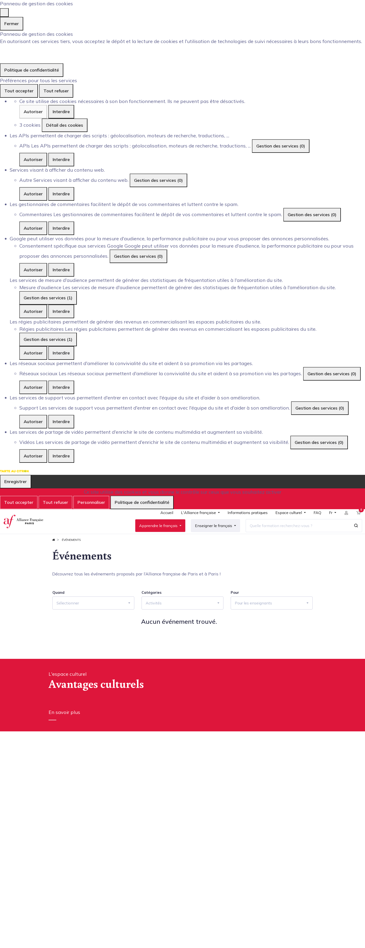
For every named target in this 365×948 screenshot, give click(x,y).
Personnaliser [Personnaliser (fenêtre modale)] (91, 502)
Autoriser (33, 111)
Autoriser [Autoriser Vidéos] (33, 456)
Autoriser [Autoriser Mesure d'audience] (33, 311)
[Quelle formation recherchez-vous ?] (294, 532)
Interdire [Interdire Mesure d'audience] (61, 311)
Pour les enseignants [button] (253, 617)
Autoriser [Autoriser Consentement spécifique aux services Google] (33, 269)
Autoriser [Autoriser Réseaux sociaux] (33, 387)
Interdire (61, 111)
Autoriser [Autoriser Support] (33, 421)
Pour (235, 607)
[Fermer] (4, 12)
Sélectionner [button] (68, 617)
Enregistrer (15, 481)
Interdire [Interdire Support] (61, 421)
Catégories (152, 607)
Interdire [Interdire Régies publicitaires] (61, 353)
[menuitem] (163, 522)
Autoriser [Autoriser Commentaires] (33, 228)
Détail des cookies (64, 125)
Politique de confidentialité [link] (31, 70)
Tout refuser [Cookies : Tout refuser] (56, 91)
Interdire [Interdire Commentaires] (61, 228)
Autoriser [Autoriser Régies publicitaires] (33, 353)
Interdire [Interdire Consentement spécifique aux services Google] (61, 269)
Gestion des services (280, 146)
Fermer (11, 23)
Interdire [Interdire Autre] (61, 194)
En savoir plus (64, 726)
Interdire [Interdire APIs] (61, 159)
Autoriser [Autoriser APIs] (33, 159)
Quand (58, 607)
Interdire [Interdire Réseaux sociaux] (61, 387)
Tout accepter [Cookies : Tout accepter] (19, 91)
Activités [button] (154, 617)
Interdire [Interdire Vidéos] (61, 456)
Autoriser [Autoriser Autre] (33, 194)
